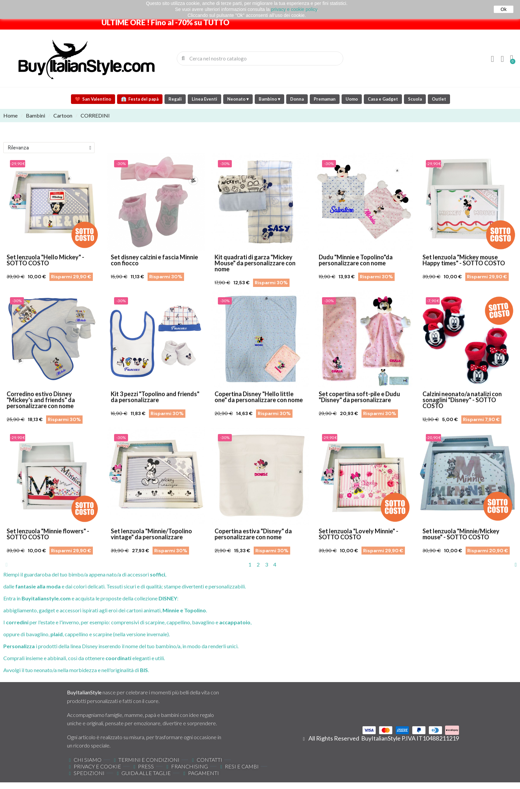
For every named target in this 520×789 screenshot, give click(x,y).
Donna (297, 99)
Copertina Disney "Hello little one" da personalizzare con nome (259, 396)
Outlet (439, 99)
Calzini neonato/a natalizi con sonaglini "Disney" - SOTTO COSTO (462, 399)
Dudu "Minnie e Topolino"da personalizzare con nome (356, 260)
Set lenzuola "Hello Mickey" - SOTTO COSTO (45, 260)
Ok (504, 9)
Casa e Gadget (383, 99)
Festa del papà (140, 99)
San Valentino (93, 99)
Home (10, 115)
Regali (175, 99)
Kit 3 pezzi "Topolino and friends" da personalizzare (155, 396)
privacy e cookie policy (294, 9)
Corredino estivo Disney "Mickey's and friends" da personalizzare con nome (41, 399)
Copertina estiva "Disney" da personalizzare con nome (253, 534)
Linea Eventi (204, 99)
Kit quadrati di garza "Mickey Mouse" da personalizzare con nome (255, 263)
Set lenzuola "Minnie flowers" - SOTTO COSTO (48, 534)
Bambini (35, 115)
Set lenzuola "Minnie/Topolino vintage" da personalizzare (151, 534)
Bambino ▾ (269, 99)
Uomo (352, 99)
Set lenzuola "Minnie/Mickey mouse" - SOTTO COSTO (460, 534)
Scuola (415, 99)
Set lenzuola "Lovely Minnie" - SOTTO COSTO (358, 534)
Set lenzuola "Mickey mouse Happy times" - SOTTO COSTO (463, 260)
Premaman (325, 99)
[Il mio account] (492, 59)
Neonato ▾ (238, 99)
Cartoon (62, 115)
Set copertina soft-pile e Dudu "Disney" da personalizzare (359, 396)
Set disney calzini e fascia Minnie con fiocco (154, 260)
